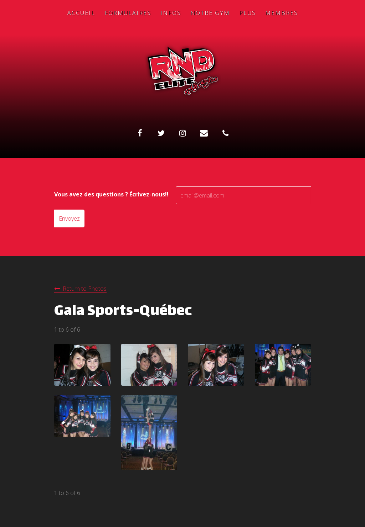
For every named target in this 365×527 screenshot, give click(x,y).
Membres (281, 13)
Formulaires (127, 13)
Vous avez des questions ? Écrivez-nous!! (111, 194)
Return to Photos (85, 289)
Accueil (81, 13)
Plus (247, 13)
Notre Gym (210, 13)
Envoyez (69, 218)
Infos (170, 13)
